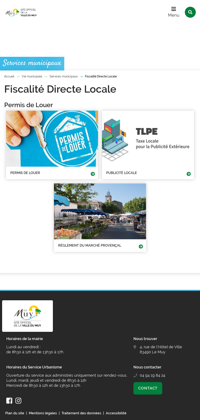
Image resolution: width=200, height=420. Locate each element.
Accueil (9, 76)
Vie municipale (32, 76)
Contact (147, 388)
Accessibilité (116, 413)
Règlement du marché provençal (89, 245)
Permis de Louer (25, 173)
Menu (173, 15)
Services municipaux (64, 76)
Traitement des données (81, 413)
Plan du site (14, 413)
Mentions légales (43, 413)
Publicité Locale (121, 173)
